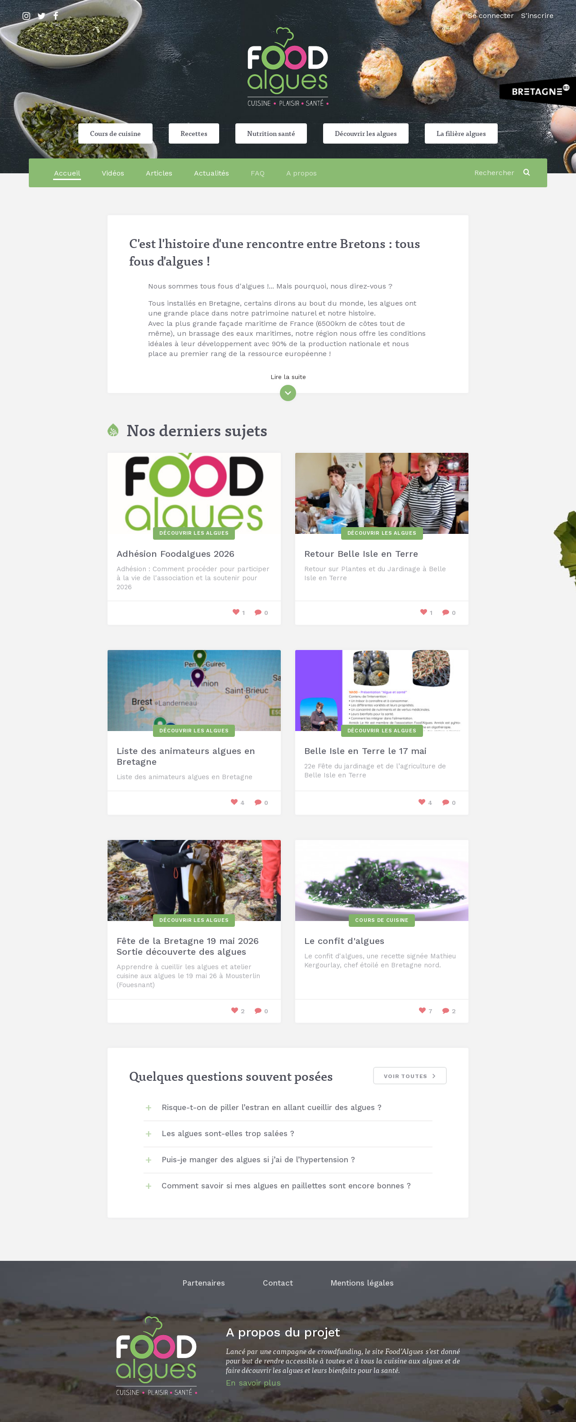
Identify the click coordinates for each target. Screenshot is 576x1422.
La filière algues (461, 133)
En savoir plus (253, 1382)
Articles (159, 173)
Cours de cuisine (115, 133)
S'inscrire (537, 15)
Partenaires (203, 1282)
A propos (301, 173)
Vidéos (113, 173)
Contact (278, 1282)
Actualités (211, 173)
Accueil (67, 173)
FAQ (258, 173)
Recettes (193, 133)
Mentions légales (362, 1282)
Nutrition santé (271, 133)
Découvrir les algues (366, 133)
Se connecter (491, 15)
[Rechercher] (495, 172)
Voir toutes (411, 1076)
